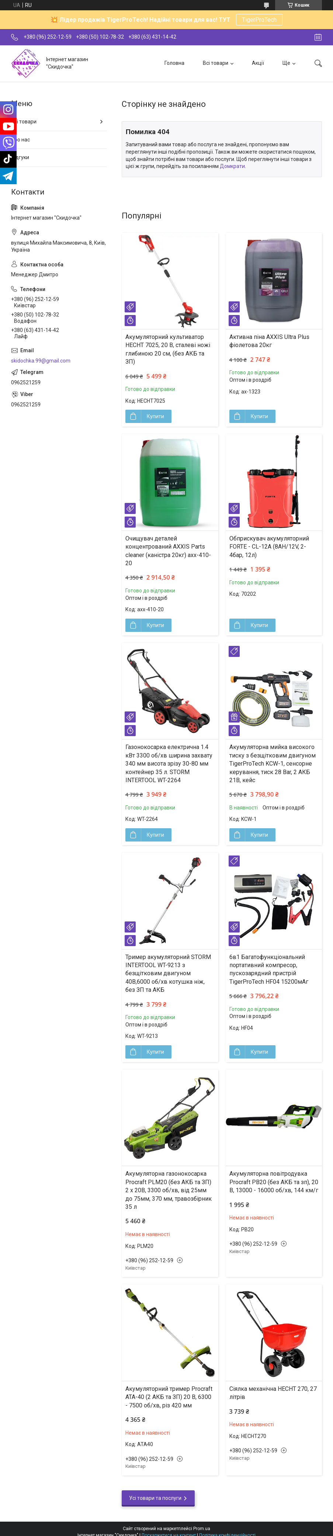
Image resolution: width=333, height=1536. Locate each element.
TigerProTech (259, 19)
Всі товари (215, 63)
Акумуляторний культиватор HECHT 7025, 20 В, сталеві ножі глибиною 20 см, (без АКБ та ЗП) (167, 349)
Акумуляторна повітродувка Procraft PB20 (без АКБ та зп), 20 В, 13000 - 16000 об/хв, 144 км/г (273, 1182)
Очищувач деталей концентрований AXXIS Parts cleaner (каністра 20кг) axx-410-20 (168, 551)
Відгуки (20, 157)
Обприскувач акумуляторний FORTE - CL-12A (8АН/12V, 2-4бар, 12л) (269, 547)
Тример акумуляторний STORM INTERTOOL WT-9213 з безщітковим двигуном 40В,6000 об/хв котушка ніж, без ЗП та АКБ (168, 974)
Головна (174, 63)
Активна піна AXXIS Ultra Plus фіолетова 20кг (269, 341)
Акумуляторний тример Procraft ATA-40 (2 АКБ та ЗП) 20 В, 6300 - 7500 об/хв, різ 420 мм (168, 1397)
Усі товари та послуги (155, 1498)
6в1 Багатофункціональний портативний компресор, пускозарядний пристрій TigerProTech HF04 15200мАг (268, 969)
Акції (258, 63)
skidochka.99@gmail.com (40, 361)
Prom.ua (201, 1528)
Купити (155, 416)
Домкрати (232, 166)
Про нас (20, 140)
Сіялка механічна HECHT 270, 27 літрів (273, 1392)
